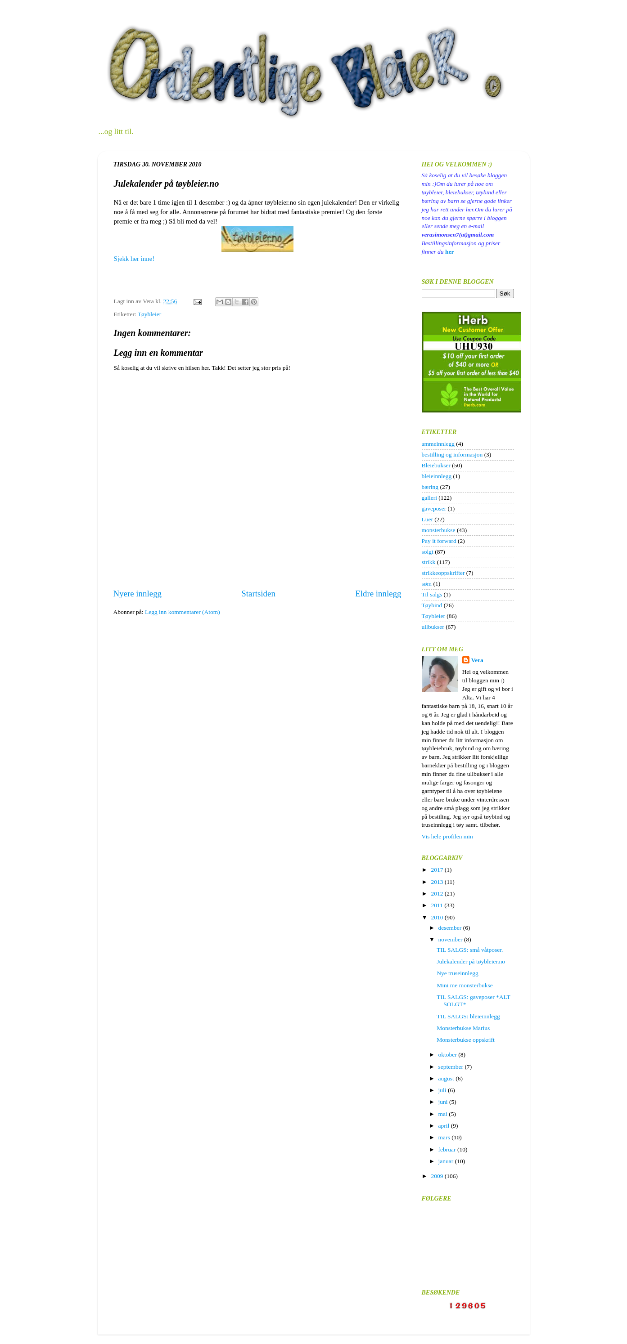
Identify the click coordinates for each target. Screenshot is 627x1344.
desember (450, 927)
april (444, 1125)
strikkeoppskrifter (443, 572)
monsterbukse (439, 530)
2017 (437, 869)
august (447, 1078)
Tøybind (432, 605)
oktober (448, 1054)
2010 (437, 917)
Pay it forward (439, 541)
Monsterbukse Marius (463, 1028)
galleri (429, 497)
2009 (437, 1176)
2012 (437, 893)
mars (445, 1137)
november (451, 939)
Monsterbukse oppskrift (466, 1039)
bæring (430, 487)
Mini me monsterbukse (465, 985)
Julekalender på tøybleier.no (471, 961)
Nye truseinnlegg (457, 973)
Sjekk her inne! (135, 258)
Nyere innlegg (137, 593)
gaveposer (434, 508)
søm (427, 583)
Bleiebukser (436, 465)
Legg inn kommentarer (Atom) (182, 612)
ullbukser (433, 626)
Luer (427, 519)
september (451, 1066)
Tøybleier (149, 314)
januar (446, 1161)
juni (443, 1101)
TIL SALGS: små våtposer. (470, 949)
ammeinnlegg (438, 443)
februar (447, 1149)
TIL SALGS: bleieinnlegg (468, 1016)
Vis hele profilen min (447, 836)
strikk (429, 562)
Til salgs (432, 594)
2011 (437, 905)
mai (443, 1114)
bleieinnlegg (437, 476)
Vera (477, 660)
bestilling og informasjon (452, 454)
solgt (427, 551)
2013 (437, 881)
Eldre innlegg (378, 593)
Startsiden (258, 593)
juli (443, 1090)
